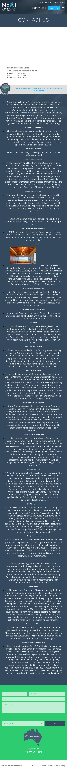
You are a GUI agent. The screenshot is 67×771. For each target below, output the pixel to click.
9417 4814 (38, 8)
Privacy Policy (60, 766)
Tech (56, 3)
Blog (51, 3)
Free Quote (54, 8)
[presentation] (15, 717)
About (47, 3)
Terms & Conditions (47, 766)
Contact (62, 3)
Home (41, 3)
